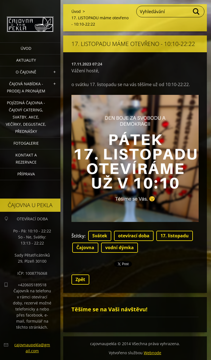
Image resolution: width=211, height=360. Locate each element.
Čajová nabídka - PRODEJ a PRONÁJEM (26, 87)
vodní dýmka (119, 247)
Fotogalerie (26, 143)
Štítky (77, 236)
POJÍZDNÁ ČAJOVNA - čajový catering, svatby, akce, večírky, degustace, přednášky (26, 117)
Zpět (80, 279)
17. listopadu (174, 236)
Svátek (99, 236)
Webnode (152, 352)
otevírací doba (133, 236)
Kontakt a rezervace (26, 158)
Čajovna (85, 247)
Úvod (26, 48)
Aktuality (26, 60)
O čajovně (26, 72)
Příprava (26, 174)
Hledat (196, 11)
